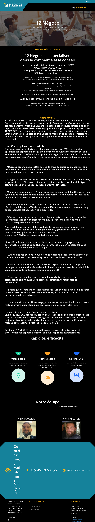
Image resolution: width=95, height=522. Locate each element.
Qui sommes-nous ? (35, 506)
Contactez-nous (34, 509)
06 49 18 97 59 (81, 7)
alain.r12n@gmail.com (78, 470)
